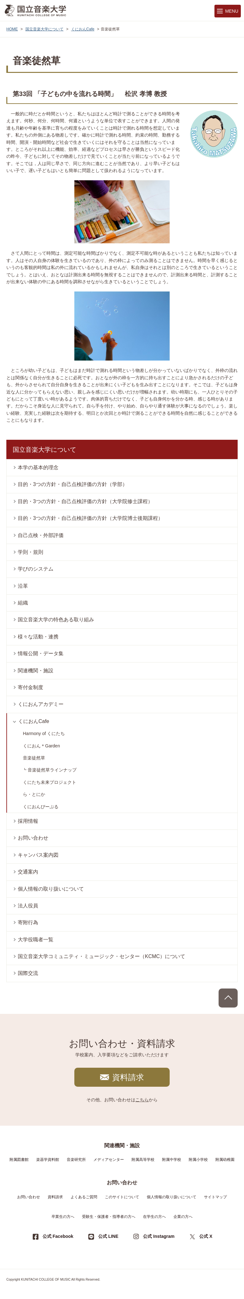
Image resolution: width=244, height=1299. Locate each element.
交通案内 (28, 871)
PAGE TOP (228, 998)
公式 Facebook (58, 1236)
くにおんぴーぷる (40, 806)
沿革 (23, 586)
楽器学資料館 (47, 1159)
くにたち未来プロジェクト (49, 782)
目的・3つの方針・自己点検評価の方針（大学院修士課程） (85, 501)
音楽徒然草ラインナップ (52, 769)
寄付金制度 (30, 687)
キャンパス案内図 (38, 855)
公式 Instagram (158, 1236)
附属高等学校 (143, 1159)
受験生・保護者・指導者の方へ (108, 1216)
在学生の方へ (154, 1216)
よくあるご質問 (84, 1197)
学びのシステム (35, 569)
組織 (23, 602)
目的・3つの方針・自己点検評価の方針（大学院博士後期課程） (90, 518)
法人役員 (28, 905)
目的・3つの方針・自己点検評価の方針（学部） (72, 484)
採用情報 (28, 821)
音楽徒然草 (34, 757)
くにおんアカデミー (41, 704)
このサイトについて (122, 1197)
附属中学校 (171, 1159)
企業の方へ (183, 1216)
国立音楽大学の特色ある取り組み (56, 619)
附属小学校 (198, 1159)
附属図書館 (19, 1159)
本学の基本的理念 (38, 467)
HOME (12, 29)
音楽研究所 (76, 1159)
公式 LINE (108, 1236)
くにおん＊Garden (41, 745)
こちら (142, 1099)
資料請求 (128, 1077)
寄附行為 (28, 922)
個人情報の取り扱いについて (51, 889)
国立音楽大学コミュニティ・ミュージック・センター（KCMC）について (101, 956)
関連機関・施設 (35, 670)
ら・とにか (34, 794)
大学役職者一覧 (35, 939)
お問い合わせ (33, 838)
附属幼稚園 (224, 1159)
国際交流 (28, 973)
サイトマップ (215, 1197)
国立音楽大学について (44, 29)
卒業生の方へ (62, 1216)
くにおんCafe (82, 29)
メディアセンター (108, 1159)
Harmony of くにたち (44, 733)
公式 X (205, 1236)
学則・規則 (30, 552)
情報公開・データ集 (41, 653)
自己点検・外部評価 (41, 535)
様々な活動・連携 (38, 636)
